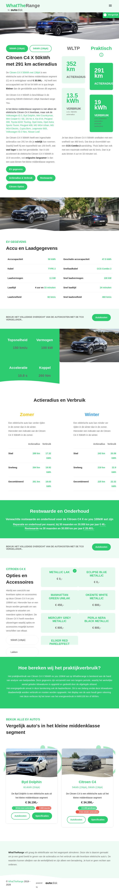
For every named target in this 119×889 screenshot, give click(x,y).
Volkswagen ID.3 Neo (17, 131)
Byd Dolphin (29, 115)
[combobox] (22, 640)
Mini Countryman (44, 115)
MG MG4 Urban (42, 125)
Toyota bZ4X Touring (21, 121)
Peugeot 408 (27, 125)
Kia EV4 (39, 118)
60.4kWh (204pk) (31, 787)
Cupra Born (26, 128)
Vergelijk (111, 14)
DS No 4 (30, 118)
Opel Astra (38, 121)
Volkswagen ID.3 (14, 115)
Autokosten (101, 317)
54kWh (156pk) (79, 787)
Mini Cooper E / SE (16, 118)
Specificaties (42, 815)
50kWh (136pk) (95, 787)
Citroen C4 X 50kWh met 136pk (24, 72)
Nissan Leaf (34, 131)
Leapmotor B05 (40, 128)
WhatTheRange (15, 881)
